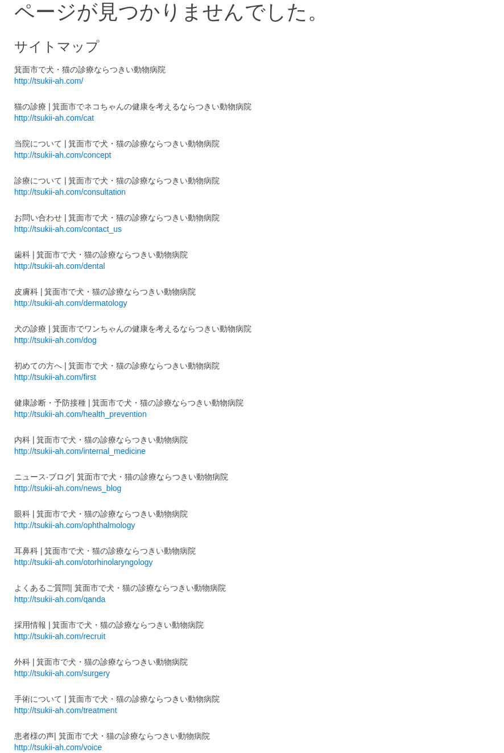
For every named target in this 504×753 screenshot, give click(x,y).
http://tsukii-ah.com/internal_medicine (80, 451)
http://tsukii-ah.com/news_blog (67, 488)
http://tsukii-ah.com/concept (62, 154)
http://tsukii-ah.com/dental (59, 266)
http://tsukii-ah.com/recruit (59, 636)
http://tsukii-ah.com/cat (54, 117)
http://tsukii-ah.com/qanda (59, 599)
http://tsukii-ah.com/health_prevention (80, 414)
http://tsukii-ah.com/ (48, 80)
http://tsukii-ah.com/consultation (70, 192)
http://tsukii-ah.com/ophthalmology (74, 525)
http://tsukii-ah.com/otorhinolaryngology (83, 562)
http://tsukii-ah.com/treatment (65, 710)
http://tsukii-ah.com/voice (58, 747)
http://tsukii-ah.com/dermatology (70, 303)
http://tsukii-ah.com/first (55, 377)
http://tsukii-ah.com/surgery (62, 673)
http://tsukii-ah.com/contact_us (68, 229)
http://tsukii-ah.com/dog (55, 340)
